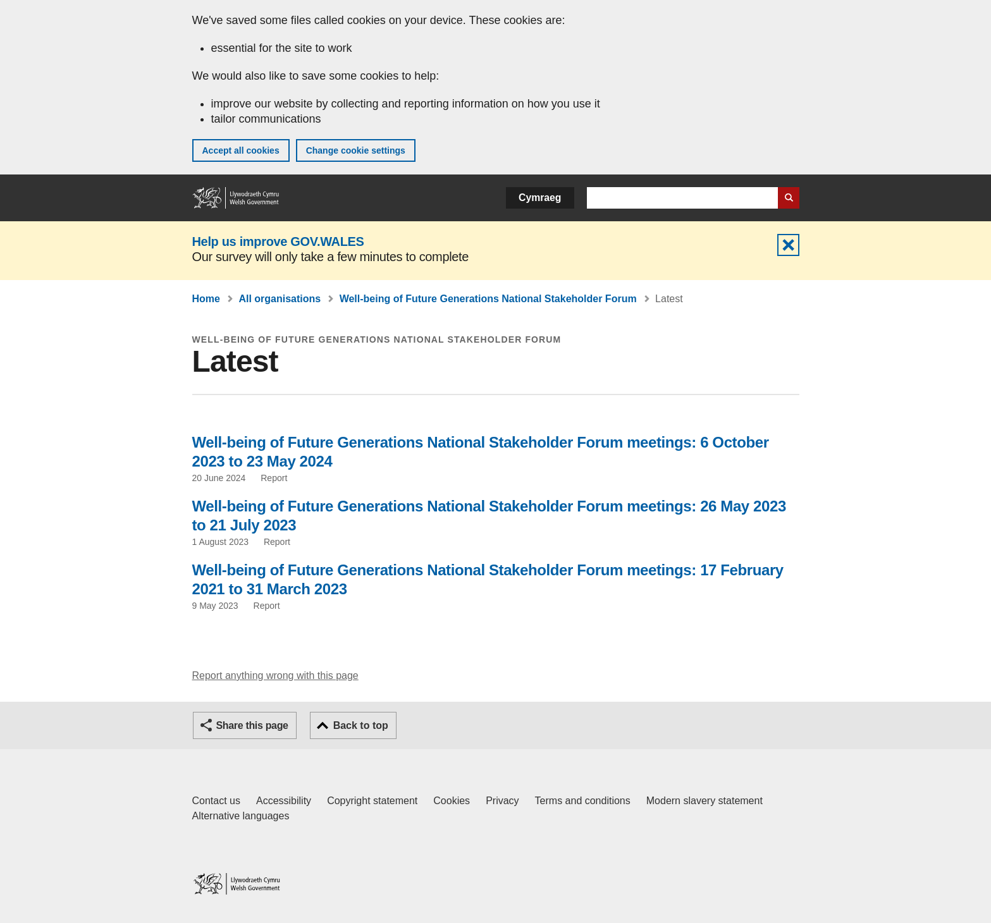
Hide (788, 245)
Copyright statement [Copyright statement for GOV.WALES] (372, 800)
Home (206, 298)
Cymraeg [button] (540, 197)
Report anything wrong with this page (275, 675)
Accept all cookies (241, 150)
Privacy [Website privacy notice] (502, 800)
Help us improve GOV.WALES (278, 241)
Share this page (252, 725)
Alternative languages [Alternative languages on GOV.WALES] (241, 815)
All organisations (279, 298)
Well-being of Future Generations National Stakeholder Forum (488, 298)
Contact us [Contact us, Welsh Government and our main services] (216, 800)
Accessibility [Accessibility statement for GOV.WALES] (283, 800)
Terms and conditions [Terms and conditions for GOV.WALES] (583, 800)
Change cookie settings (355, 150)
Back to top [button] (360, 725)
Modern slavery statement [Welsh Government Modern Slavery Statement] (704, 800)
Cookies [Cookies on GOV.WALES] (451, 800)
